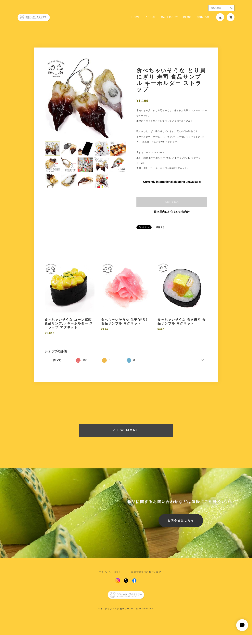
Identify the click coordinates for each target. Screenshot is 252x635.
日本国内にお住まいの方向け (172, 211)
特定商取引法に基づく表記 (146, 572)
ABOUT (150, 17)
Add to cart (172, 202)
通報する (160, 227)
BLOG (187, 17)
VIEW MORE (126, 430)
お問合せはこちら (181, 520)
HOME (136, 17)
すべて (57, 360)
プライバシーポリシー (111, 572)
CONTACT (204, 17)
